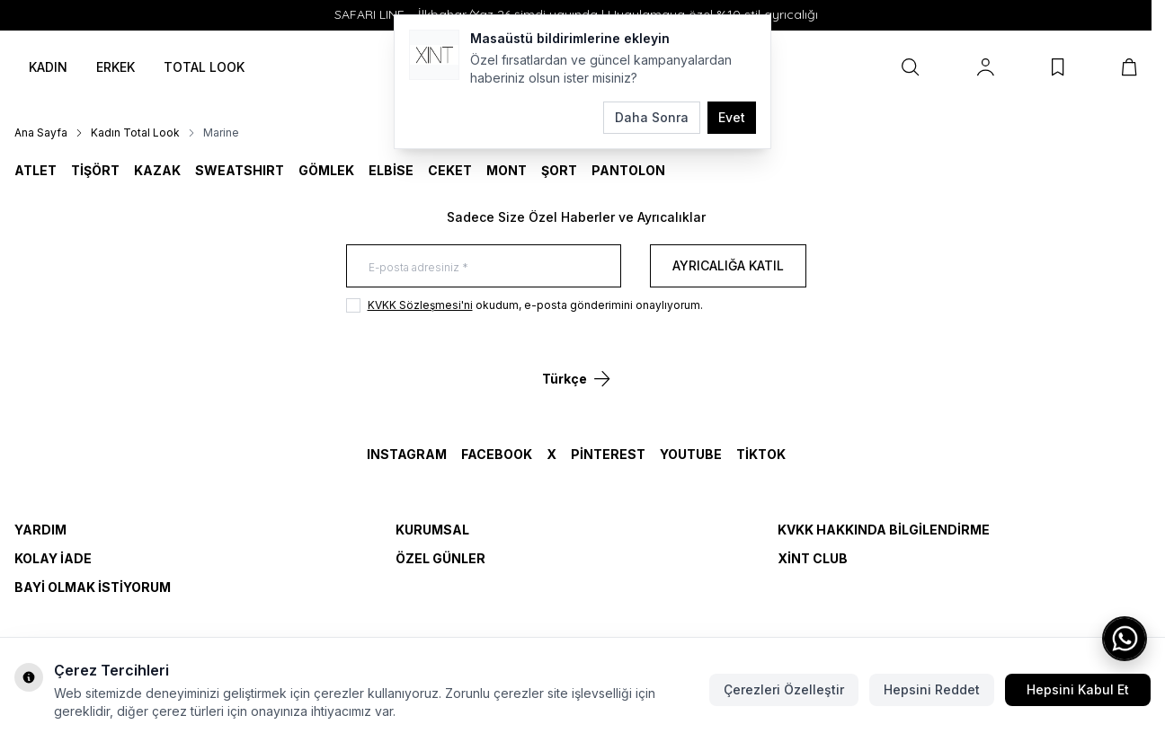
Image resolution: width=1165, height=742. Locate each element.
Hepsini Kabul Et (1078, 689)
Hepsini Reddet (932, 689)
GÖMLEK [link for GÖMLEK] (326, 170)
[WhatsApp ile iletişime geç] (1124, 638)
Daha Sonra (652, 117)
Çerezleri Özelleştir (784, 689)
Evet (731, 117)
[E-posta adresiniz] (483, 265)
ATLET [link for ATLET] (35, 170)
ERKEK (115, 67)
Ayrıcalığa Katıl (728, 265)
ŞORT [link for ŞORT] (559, 170)
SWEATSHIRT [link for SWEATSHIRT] (239, 170)
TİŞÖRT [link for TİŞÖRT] (95, 170)
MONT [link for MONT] (506, 170)
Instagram (407, 454)
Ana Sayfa (40, 132)
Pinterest (608, 454)
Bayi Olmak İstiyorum (92, 587)
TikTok (761, 454)
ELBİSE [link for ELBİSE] (391, 170)
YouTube (691, 454)
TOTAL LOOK (204, 67)
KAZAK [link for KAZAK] (157, 170)
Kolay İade (53, 558)
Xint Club (813, 558)
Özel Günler (440, 558)
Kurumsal (432, 529)
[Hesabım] (985, 67)
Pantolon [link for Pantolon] (628, 170)
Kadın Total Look (135, 132)
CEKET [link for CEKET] (450, 170)
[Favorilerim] (1058, 67)
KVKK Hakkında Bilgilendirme (884, 529)
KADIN (48, 67)
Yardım (40, 529)
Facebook (496, 454)
